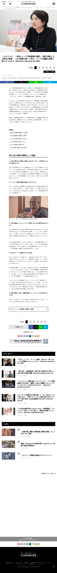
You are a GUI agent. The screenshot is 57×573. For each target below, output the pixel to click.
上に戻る (54, 567)
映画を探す (3, 3)
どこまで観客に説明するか (17, 144)
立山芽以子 (44, 78)
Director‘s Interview (15, 6)
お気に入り (10, 3)
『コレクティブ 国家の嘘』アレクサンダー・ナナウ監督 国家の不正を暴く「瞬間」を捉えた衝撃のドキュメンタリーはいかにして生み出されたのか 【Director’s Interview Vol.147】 (36, 384)
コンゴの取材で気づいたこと (17, 141)
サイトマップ (39, 564)
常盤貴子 (49, 78)
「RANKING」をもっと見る (47, 473)
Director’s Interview (12, 78)
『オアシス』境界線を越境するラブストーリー (36, 455)
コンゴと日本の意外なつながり (18, 138)
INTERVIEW (4, 78)
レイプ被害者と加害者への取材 (18, 135)
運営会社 (32, 564)
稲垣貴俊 (29, 436)
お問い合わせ (19, 562)
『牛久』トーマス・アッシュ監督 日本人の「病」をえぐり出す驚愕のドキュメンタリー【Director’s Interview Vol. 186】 (35, 361)
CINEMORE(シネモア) (6, 6)
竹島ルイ (29, 457)
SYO (28, 448)
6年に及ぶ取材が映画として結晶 (18, 132)
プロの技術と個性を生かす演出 (18, 147)
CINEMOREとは (10, 562)
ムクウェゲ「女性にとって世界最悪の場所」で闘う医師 (29, 78)
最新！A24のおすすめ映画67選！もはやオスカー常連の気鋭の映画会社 (38, 444)
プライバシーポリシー (21, 564)
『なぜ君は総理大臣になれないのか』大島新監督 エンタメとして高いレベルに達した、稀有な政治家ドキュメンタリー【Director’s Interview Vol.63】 (35, 410)
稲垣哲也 (9, 75)
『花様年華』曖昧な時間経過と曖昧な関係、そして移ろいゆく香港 (38, 433)
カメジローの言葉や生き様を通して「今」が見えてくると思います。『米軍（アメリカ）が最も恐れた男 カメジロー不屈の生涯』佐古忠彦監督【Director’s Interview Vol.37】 (36, 398)
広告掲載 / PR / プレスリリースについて (41, 562)
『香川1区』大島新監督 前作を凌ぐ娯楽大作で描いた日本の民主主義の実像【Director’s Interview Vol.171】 (35, 372)
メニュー (54, 3)
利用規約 (27, 562)
